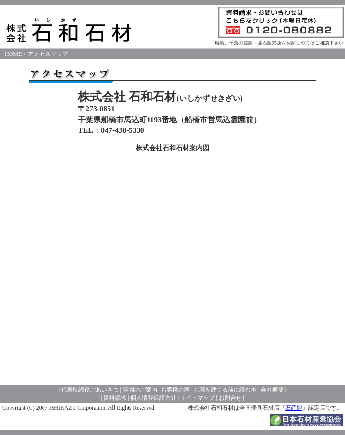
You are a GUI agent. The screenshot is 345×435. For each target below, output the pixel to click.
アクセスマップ (48, 54)
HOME (13, 54)
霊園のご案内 (139, 389)
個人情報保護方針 (153, 397)
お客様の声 (175, 389)
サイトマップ (197, 397)
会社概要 (272, 389)
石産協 (293, 407)
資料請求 (114, 397)
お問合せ (230, 397)
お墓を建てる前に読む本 (225, 389)
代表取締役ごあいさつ (90, 389)
